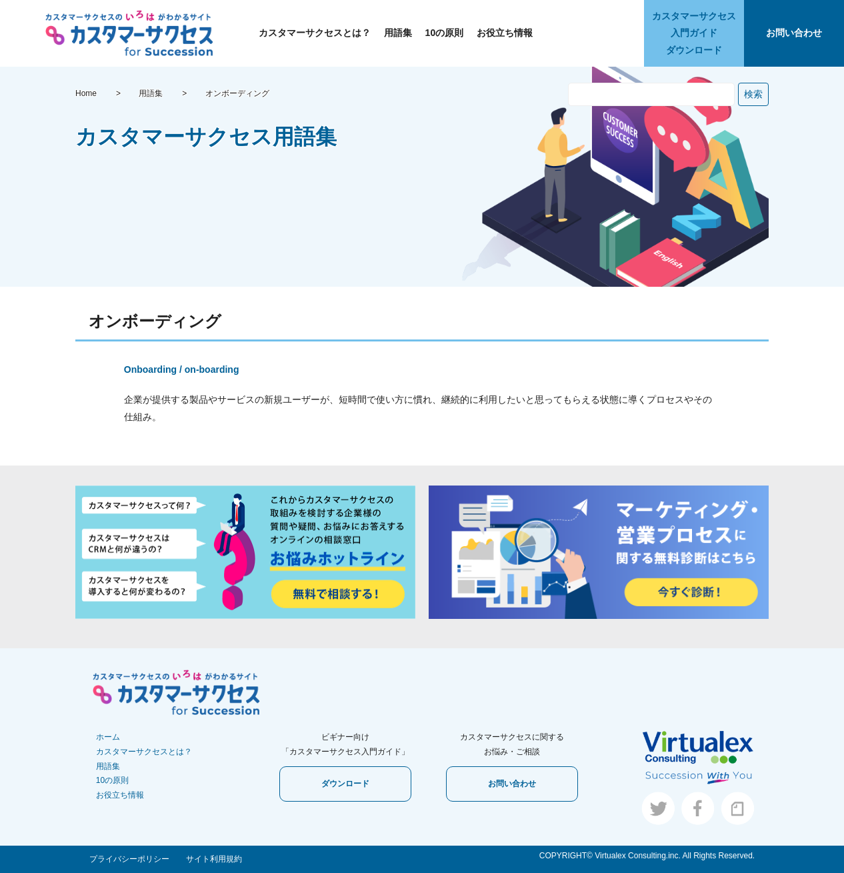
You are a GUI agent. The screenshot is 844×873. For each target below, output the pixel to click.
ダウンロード (345, 783)
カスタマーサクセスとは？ (315, 32)
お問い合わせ (794, 32)
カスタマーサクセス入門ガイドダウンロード (694, 33)
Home (86, 93)
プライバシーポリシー (129, 859)
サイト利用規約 (214, 859)
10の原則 (444, 32)
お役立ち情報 (505, 32)
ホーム (108, 737)
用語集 (398, 32)
